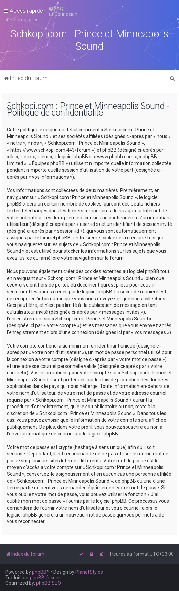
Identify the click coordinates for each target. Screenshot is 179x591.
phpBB (39, 572)
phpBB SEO (48, 583)
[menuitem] (55, 8)
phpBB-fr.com (45, 577)
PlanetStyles (89, 572)
